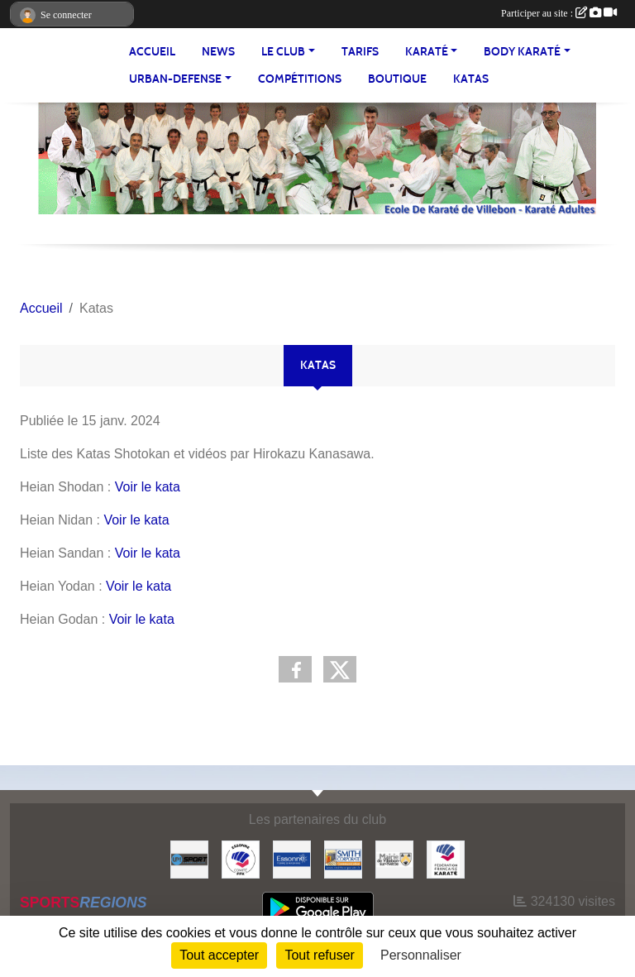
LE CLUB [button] (283, 52)
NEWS (218, 52)
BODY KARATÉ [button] (522, 52)
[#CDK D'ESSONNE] (241, 858)
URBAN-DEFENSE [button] (175, 79)
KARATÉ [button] (426, 52)
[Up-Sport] (189, 858)
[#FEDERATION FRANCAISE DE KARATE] (446, 858)
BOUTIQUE (397, 79)
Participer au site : (559, 13)
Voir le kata (147, 487)
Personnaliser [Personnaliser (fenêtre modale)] (420, 955)
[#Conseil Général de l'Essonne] (292, 858)
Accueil (152, 52)
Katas (471, 79)
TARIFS (360, 52)
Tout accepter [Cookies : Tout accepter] (219, 955)
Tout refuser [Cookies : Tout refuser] (319, 955)
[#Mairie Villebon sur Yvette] (394, 858)
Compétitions (299, 79)
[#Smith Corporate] (343, 858)
